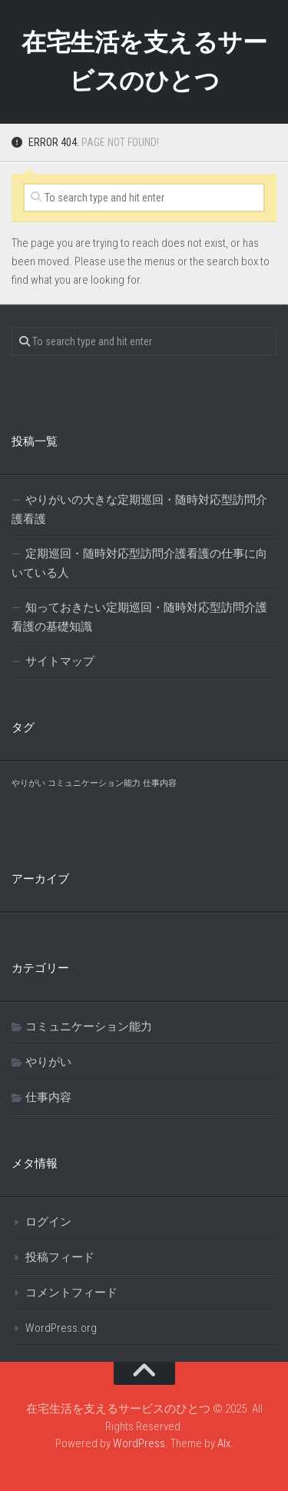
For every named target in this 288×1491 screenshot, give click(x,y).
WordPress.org (61, 1328)
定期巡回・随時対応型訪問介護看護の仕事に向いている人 (139, 563)
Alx (223, 1443)
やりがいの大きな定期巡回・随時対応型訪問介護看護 (139, 509)
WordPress (139, 1443)
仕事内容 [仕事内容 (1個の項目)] (160, 783)
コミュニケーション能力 (88, 1026)
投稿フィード (59, 1257)
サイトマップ (59, 661)
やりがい (48, 1062)
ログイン (48, 1222)
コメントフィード (71, 1293)
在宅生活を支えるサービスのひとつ (144, 61)
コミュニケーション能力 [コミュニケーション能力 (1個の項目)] (94, 783)
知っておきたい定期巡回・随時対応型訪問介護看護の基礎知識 (139, 617)
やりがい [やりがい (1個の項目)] (28, 783)
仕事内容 (48, 1097)
